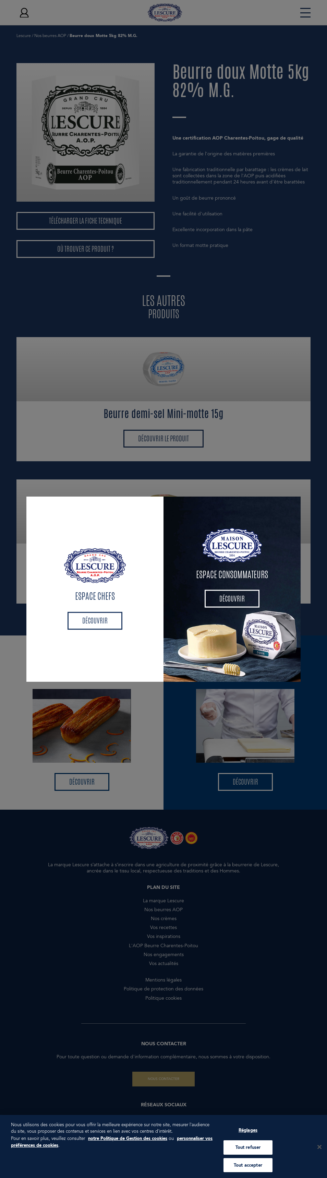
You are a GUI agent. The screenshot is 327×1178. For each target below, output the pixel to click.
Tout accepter (248, 1168)
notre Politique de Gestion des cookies (127, 1141)
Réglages (248, 1133)
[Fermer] (319, 1149)
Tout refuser (248, 1150)
